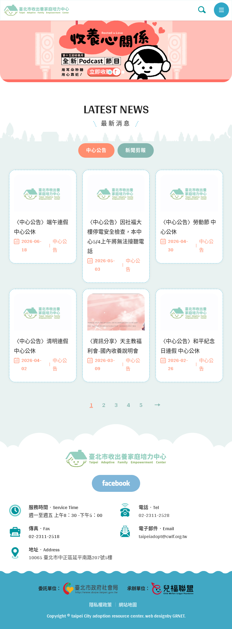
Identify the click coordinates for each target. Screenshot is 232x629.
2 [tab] (116, 72)
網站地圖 (128, 605)
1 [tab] (110, 72)
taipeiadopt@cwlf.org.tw (163, 536)
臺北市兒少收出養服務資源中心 (116, 458)
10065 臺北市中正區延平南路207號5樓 (70, 557)
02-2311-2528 (154, 515)
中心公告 (36, 10)
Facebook (116, 483)
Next (157, 410)
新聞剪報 (135, 156)
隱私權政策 (100, 605)
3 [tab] (122, 72)
